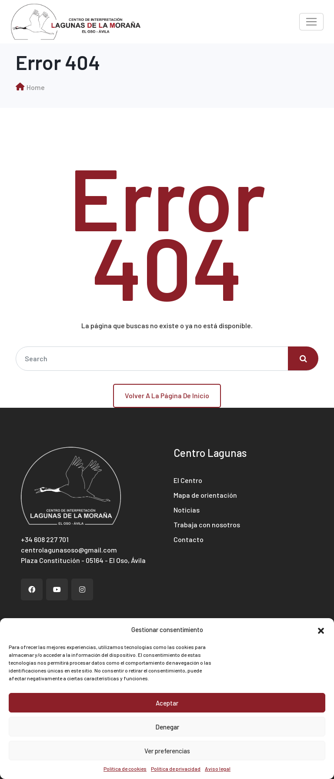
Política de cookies (125, 769)
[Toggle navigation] (311, 21)
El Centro (188, 480)
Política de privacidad (175, 769)
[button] (321, 629)
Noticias (187, 510)
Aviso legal (217, 769)
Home (36, 87)
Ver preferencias (167, 751)
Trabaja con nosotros (207, 524)
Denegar (167, 727)
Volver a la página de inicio (167, 395)
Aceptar (167, 703)
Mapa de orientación (205, 495)
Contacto (189, 539)
